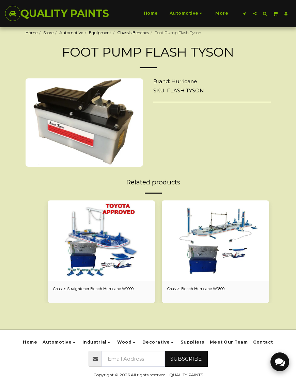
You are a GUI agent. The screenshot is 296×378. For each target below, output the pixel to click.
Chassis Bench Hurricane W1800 (199, 289)
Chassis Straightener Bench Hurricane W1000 (98, 289)
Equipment (100, 32)
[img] (101, 240)
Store (48, 32)
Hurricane (184, 81)
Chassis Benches (133, 32)
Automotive (71, 32)
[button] (244, 13)
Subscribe (186, 359)
